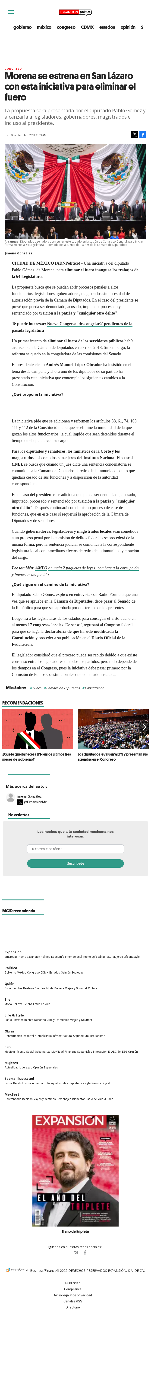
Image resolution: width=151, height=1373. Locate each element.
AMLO (41, 568)
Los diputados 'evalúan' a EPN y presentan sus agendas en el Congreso (113, 757)
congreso (66, 27)
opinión (128, 27)
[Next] (143, 727)
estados (107, 27)
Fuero (36, 688)
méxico (44, 27)
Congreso (13, 68)
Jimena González (28, 803)
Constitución (94, 688)
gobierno (22, 27)
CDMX (87, 27)
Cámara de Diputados (63, 688)
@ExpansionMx (35, 809)
